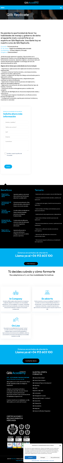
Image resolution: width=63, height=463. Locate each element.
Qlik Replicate (36, 408)
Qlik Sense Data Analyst (39, 377)
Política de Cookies (35, 460)
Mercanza (13, 458)
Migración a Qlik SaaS (38, 390)
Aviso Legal (51, 460)
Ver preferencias (55, 457)
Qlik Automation (37, 393)
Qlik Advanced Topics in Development (42, 382)
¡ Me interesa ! (31, 264)
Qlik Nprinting (36, 385)
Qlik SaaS (35, 388)
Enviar (8, 166)
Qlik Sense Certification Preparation (41, 411)
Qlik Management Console (39, 395)
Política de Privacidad (44, 460)
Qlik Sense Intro (36, 400)
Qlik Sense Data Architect (39, 380)
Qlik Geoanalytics (37, 405)
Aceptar (30, 457)
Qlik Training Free (37, 403)
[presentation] (16, 161)
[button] (60, 445)
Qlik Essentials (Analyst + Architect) (41, 398)
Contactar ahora (30, 361)
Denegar (43, 457)
